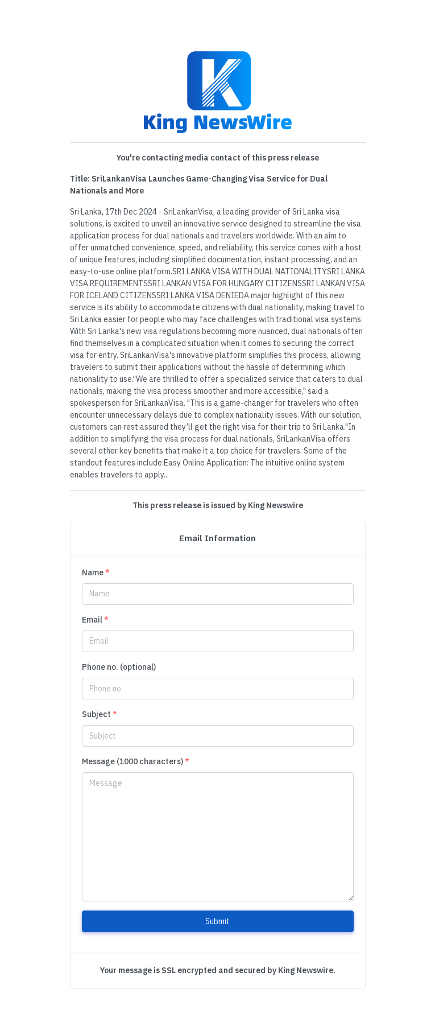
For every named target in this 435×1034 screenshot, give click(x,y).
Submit (217, 921)
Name (96, 572)
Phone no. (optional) (119, 667)
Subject (99, 714)
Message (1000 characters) (135, 761)
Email (95, 620)
